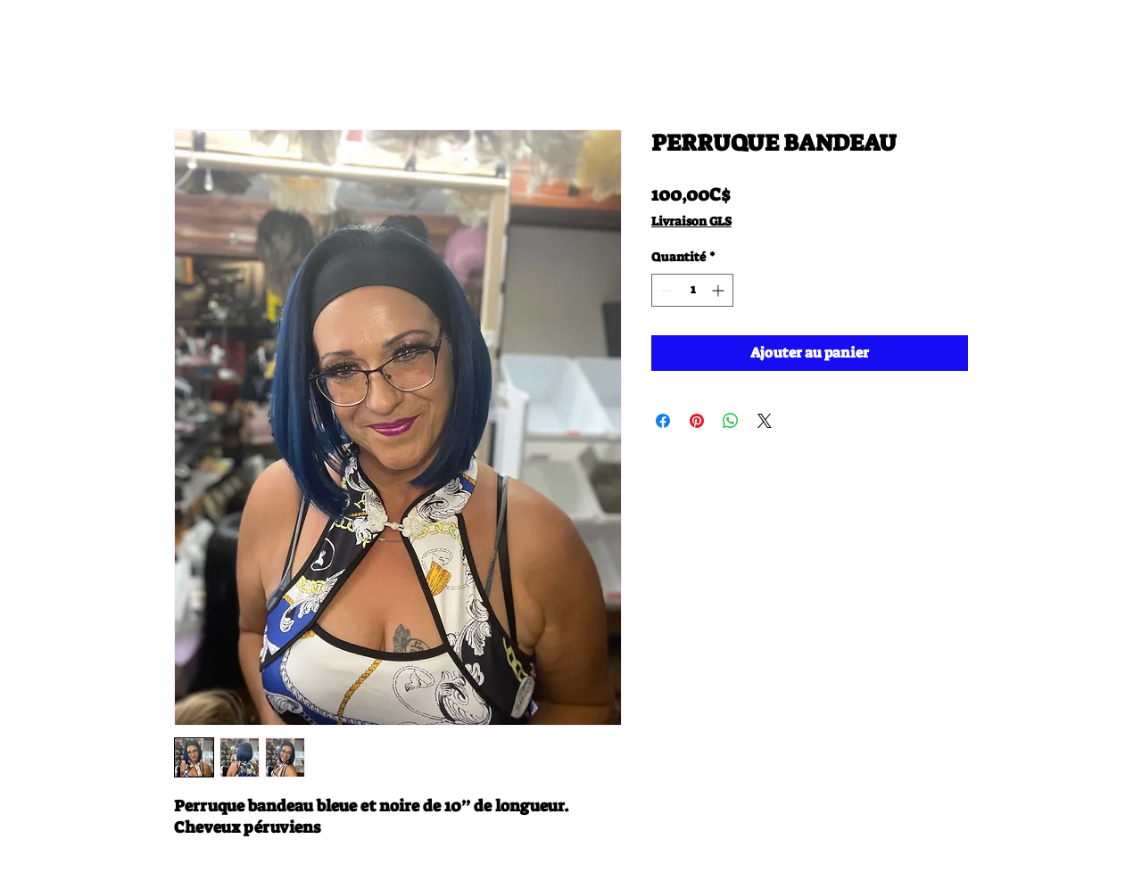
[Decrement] (665, 290)
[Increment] (719, 290)
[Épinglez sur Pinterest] (697, 421)
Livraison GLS (691, 221)
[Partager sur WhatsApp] (730, 421)
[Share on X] (764, 421)
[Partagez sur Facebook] (663, 421)
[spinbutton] (692, 290)
